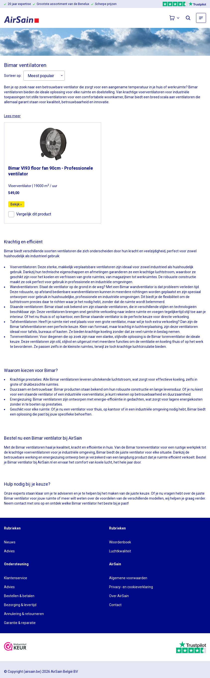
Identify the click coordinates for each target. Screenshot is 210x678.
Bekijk (16, 204)
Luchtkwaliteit (120, 551)
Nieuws (9, 542)
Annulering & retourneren (24, 614)
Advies (9, 551)
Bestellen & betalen (19, 596)
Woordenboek (120, 542)
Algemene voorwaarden (128, 578)
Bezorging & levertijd (20, 605)
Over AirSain (119, 596)
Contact (115, 605)
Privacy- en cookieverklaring (131, 587)
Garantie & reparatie (20, 623)
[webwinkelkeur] (15, 647)
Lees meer (12, 116)
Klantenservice (15, 578)
